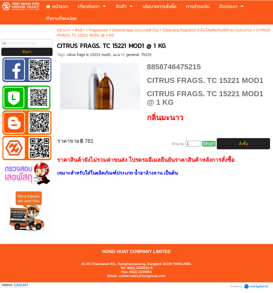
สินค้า (80, 30)
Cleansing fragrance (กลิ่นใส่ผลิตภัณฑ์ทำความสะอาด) (207, 30)
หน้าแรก (64, 30)
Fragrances (98, 30)
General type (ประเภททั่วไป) (135, 30)
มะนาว (119, 55)
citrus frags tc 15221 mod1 (89, 55)
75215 (146, 55)
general (132, 55)
